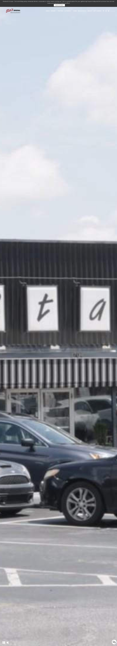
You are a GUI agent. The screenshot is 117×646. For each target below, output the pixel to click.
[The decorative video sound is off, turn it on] (7, 642)
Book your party (59, 5)
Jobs (75, 11)
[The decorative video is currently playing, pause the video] (4, 642)
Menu (48, 11)
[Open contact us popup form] (114, 642)
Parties (60, 11)
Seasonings (82, 11)
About (89, 11)
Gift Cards (97, 11)
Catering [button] (68, 11)
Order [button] (54, 11)
